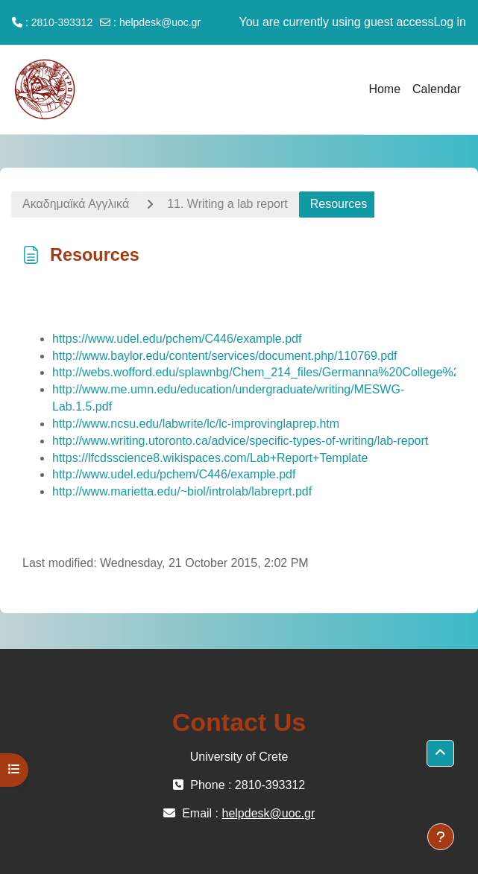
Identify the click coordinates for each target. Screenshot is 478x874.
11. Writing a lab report (227, 203)
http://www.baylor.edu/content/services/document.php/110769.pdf (224, 355)
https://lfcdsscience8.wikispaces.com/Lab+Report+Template (210, 458)
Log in (449, 22)
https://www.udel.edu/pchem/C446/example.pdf (176, 338)
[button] (440, 753)
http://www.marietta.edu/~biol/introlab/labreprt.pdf (182, 491)
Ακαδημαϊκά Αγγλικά (75, 203)
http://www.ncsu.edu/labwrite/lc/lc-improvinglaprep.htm (195, 423)
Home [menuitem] (384, 89)
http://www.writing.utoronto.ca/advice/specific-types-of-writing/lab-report (240, 440)
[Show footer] (440, 836)
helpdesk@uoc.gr (160, 22)
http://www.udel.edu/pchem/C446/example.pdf (173, 474)
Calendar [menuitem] (436, 89)
